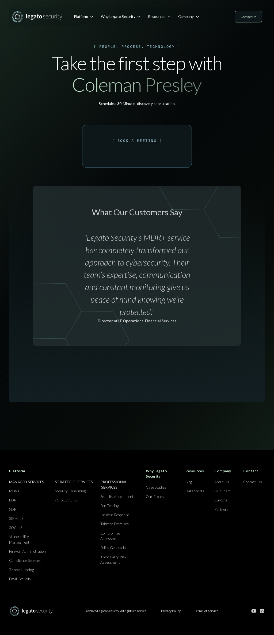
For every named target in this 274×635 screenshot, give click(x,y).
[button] (83, 16)
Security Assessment (117, 496)
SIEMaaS (16, 518)
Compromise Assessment (110, 536)
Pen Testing (109, 505)
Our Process (156, 496)
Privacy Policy (171, 611)
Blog (188, 482)
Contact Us (252, 482)
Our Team (222, 491)
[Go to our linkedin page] (262, 611)
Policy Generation (114, 547)
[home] (37, 17)
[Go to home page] (31, 611)
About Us (221, 482)
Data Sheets (194, 491)
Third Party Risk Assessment (113, 560)
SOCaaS (15, 527)
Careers (220, 500)
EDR (12, 500)
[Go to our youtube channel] (254, 611)
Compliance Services (25, 560)
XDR (12, 509)
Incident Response (114, 514)
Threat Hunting (21, 569)
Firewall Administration (27, 551)
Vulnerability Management (19, 539)
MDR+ (14, 491)
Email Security (20, 578)
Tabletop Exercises (114, 523)
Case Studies (156, 487)
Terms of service (206, 611)
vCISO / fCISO (66, 500)
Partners (221, 509)
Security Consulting (70, 491)
